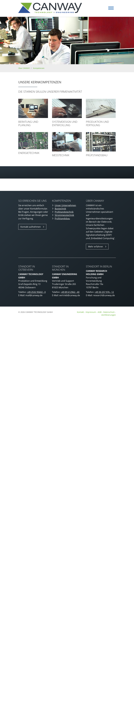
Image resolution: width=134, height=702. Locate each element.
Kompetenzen (38, 68)
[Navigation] (111, 8)
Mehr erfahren (95, 246)
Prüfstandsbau (62, 218)
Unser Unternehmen (65, 205)
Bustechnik (60, 208)
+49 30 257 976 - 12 (104, 292)
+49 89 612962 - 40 (70, 292)
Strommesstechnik (64, 215)
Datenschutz (109, 312)
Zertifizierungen (108, 315)
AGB (99, 312)
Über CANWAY (24, 68)
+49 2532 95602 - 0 (36, 292)
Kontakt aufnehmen (30, 226)
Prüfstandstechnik (64, 211)
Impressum (91, 312)
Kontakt (80, 312)
